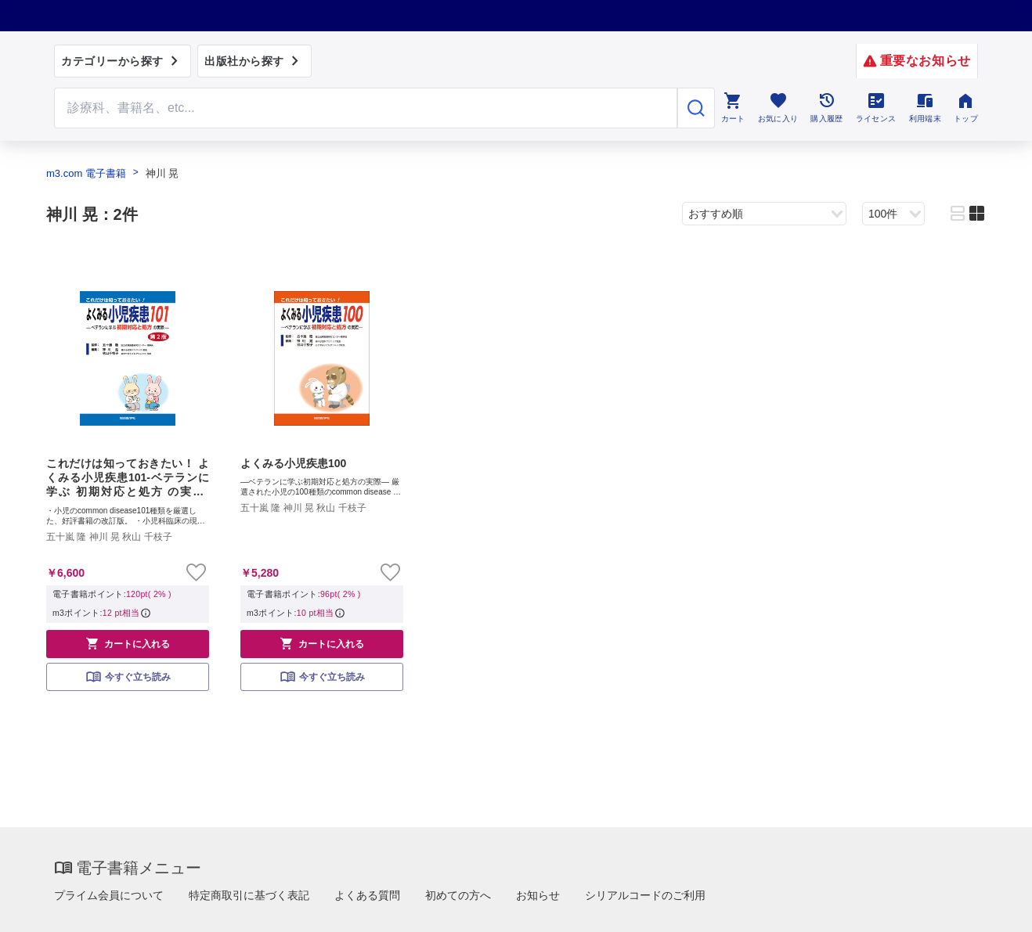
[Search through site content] (365, 108)
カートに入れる (127, 643)
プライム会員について (109, 895)
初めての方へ (458, 895)
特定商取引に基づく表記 (249, 895)
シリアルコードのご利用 (645, 895)
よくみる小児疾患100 (293, 463)
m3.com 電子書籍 (86, 173)
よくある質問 (367, 895)
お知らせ (538, 895)
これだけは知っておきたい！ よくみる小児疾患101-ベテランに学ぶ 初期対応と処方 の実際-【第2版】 (127, 478)
